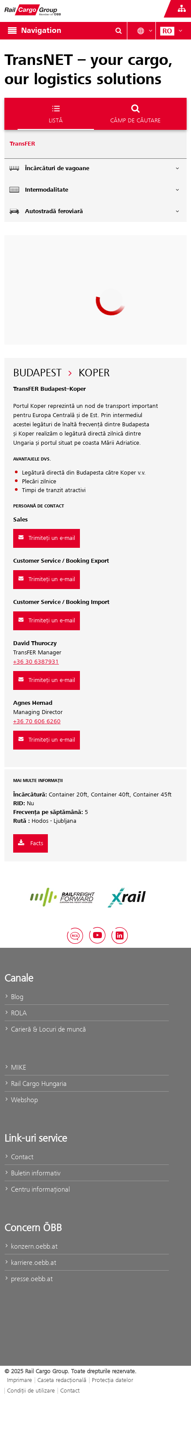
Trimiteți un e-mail (46, 538)
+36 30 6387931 (36, 662)
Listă (56, 113)
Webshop (21, 1100)
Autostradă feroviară (94, 211)
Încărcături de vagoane (94, 168)
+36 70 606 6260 (37, 721)
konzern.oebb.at (31, 1246)
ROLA (15, 1013)
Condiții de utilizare (31, 1390)
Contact (18, 1157)
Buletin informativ (32, 1173)
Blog (13, 997)
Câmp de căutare (135, 113)
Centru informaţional (37, 1189)
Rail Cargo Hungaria (35, 1083)
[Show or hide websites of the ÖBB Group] (182, 9)
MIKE (15, 1067)
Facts (30, 843)
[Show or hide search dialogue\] (118, 30)
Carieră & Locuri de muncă (45, 1029)
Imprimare (19, 1379)
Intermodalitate (94, 189)
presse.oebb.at (28, 1279)
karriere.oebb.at (30, 1262)
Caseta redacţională (61, 1379)
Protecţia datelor (112, 1379)
